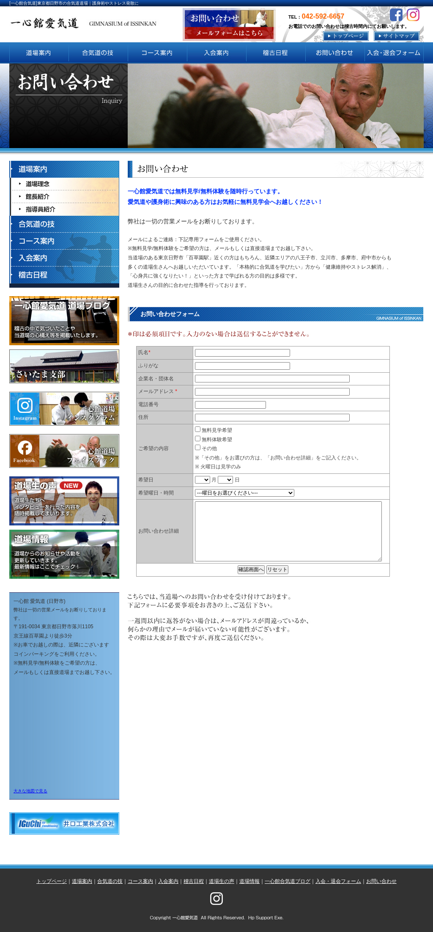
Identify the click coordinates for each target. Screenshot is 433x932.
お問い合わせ (381, 881)
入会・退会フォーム (338, 881)
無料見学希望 (213, 430)
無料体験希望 (213, 440)
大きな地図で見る (30, 791)
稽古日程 (194, 881)
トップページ (51, 881)
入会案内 (168, 881)
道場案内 (82, 881)
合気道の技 (110, 881)
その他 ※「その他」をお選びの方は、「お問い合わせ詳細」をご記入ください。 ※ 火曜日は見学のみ (278, 457)
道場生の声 (221, 881)
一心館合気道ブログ (287, 881)
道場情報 (249, 881)
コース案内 (140, 881)
